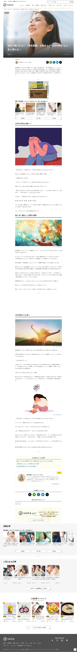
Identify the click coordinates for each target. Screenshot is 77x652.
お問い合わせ (5, 649)
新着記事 (28, 5)
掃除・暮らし (44, 5)
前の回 (22, 118)
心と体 (65, 5)
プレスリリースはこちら (13, 649)
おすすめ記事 (21, 649)
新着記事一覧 (21, 645)
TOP (5, 9)
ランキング (21, 5)
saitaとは (29, 645)
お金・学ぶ (59, 5)
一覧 (39, 118)
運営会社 (57, 649)
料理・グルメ (52, 5)
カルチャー (71, 5)
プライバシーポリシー (42, 649)
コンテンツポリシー (33, 649)
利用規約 (27, 649)
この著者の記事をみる (55, 483)
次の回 (54, 118)
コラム (18, 503)
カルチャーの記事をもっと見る (38, 588)
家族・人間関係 (35, 5)
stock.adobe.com (66, 54)
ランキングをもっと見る (39, 627)
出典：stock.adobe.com (57, 166)
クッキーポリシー (51, 649)
